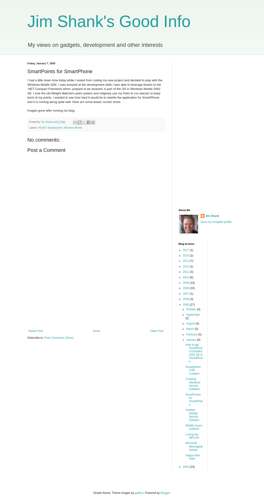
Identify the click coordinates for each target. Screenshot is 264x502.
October (191, 309)
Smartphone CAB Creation (193, 370)
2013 (186, 261)
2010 (186, 277)
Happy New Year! (192, 457)
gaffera (139, 493)
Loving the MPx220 (192, 436)
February (192, 334)
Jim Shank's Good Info (109, 21)
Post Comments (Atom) (59, 337)
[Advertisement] (96, 291)
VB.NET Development (50, 127)
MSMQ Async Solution (193, 427)
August (191, 323)
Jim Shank (212, 216)
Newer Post (36, 331)
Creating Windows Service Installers (192, 384)
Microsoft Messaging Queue (193, 446)
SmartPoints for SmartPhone (194, 399)
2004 (186, 466)
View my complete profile (216, 222)
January (191, 339)
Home (96, 331)
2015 (186, 255)
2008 (186, 288)
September (193, 314)
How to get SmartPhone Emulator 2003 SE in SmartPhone (194, 353)
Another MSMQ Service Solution (192, 415)
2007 (186, 293)
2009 (186, 282)
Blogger (165, 493)
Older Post (157, 331)
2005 (186, 304)
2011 (186, 271)
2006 (186, 299)
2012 (186, 266)
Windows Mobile (73, 127)
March (190, 329)
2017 (186, 250)
